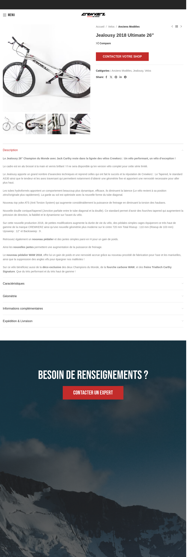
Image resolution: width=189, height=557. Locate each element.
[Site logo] (93, 14)
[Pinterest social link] (116, 77)
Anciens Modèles (129, 26)
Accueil (100, 26)
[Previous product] (172, 26)
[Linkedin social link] (120, 77)
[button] (6, 68)
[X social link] (111, 77)
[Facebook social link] (106, 77)
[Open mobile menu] (9, 15)
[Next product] (181, 26)
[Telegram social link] (125, 77)
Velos (111, 26)
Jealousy (138, 70)
